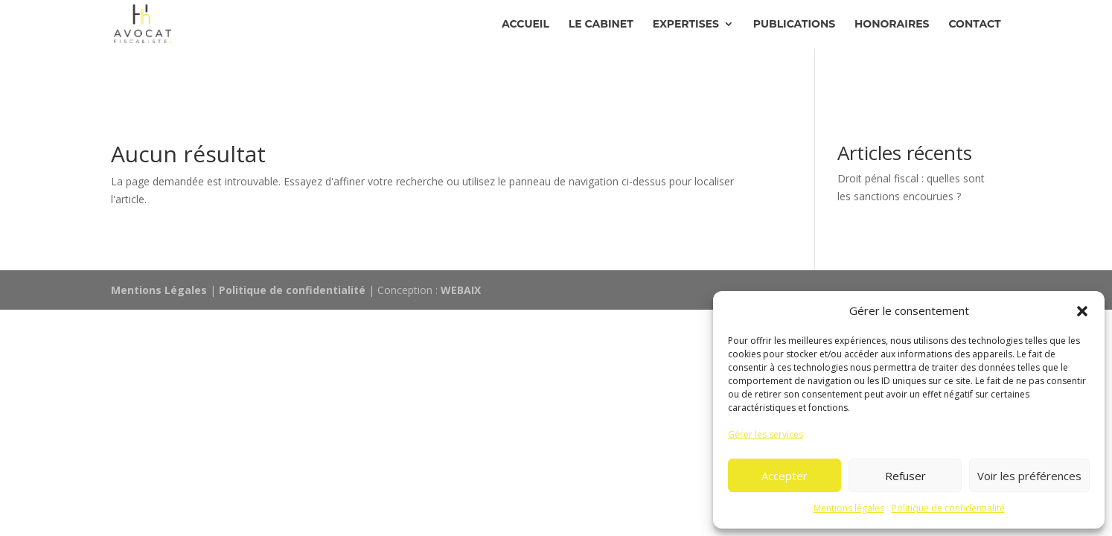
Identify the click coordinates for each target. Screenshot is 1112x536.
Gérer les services (765, 434)
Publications (794, 25)
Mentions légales (849, 508)
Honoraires (891, 25)
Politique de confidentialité (948, 508)
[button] (1082, 311)
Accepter (784, 475)
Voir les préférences (1029, 475)
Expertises (686, 25)
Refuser (905, 475)
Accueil (525, 25)
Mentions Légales (159, 290)
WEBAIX (461, 290)
